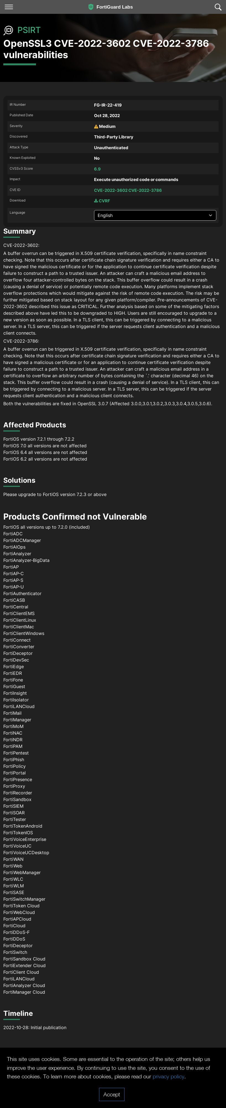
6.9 (97, 169)
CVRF (102, 200)
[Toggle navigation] (8, 7)
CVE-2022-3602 (111, 190)
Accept (111, 1094)
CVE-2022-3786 (145, 190)
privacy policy (168, 1076)
